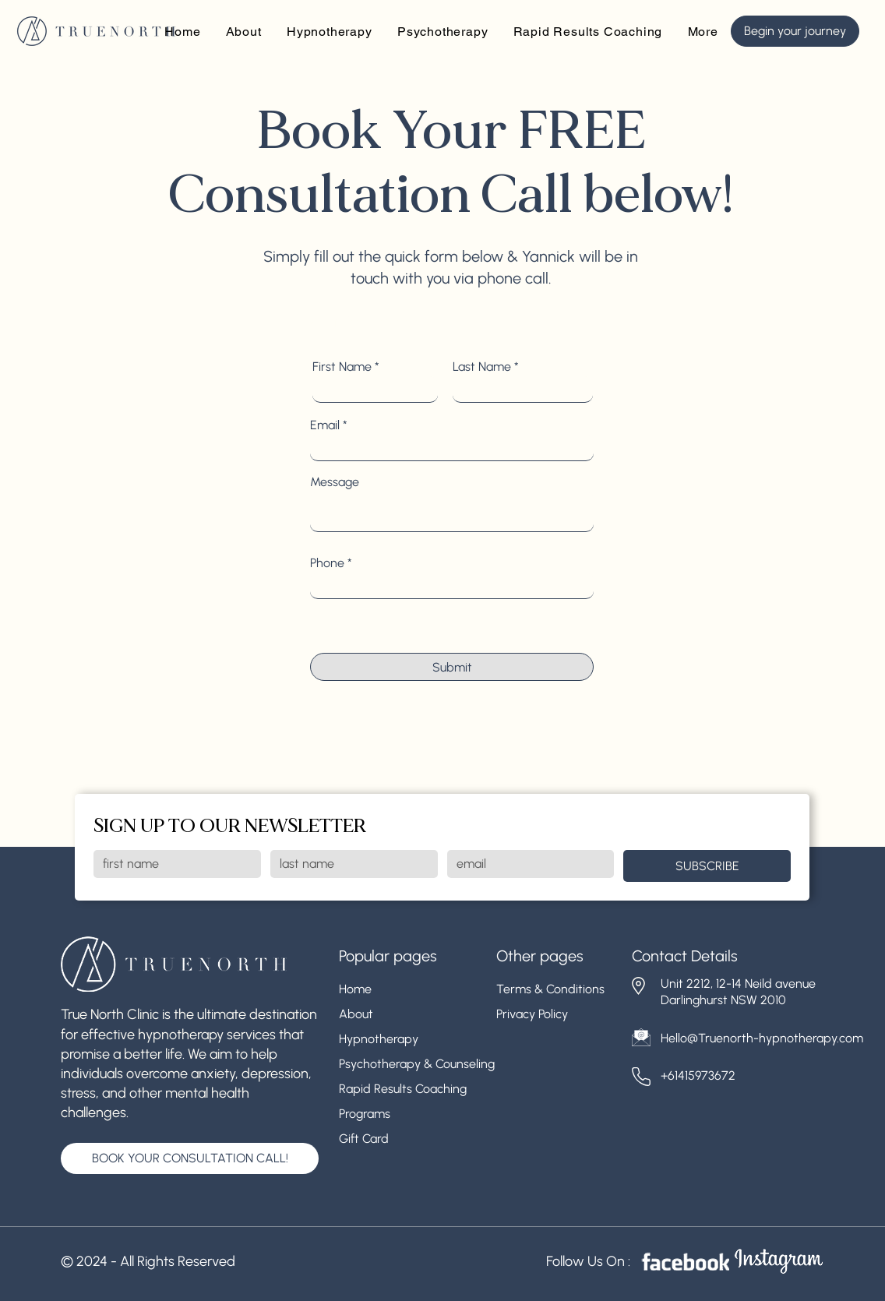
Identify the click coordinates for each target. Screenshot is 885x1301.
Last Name (482, 367)
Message (334, 482)
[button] (703, 31)
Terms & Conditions (550, 989)
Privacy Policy (532, 1014)
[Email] (526, 864)
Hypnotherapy (378, 1038)
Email (325, 425)
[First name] (172, 864)
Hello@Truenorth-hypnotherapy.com (762, 1038)
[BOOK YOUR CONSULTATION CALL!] (190, 1158)
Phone (327, 563)
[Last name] (349, 864)
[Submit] (452, 667)
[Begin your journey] (795, 31)
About (356, 1014)
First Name (342, 367)
